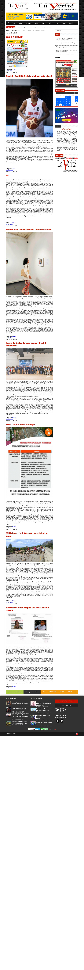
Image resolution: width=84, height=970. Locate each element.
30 (69, 105)
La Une (14, 69)
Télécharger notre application (32, 692)
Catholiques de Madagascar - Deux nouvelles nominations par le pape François (43, 717)
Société (43, 23)
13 (60, 101)
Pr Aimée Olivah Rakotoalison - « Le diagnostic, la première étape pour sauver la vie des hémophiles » (19, 709)
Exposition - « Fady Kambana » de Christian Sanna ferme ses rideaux (28, 229)
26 (57, 105)
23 (69, 103)
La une (14, 23)
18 (76, 101)
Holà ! (8, 175)
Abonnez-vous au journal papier (14, 692)
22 (66, 103)
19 (57, 103)
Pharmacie (62, 692)
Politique (21, 23)
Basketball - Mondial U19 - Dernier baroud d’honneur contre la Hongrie (29, 76)
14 (63, 101)
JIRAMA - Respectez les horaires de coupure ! (21, 424)
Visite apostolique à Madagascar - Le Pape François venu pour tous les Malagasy (43, 710)
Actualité (8, 30)
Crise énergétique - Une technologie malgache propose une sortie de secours (20, 702)
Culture (50, 23)
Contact (71, 23)
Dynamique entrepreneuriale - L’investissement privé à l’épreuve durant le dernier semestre (20, 716)
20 (60, 103)
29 (66, 105)
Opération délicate (66, 129)
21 (63, 103)
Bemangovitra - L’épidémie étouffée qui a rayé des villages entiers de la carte (19, 722)
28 (63, 105)
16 (69, 101)
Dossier (63, 23)
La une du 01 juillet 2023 (14, 36)
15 (66, 101)
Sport (57, 23)
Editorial (28, 23)
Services (70, 692)
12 (57, 101)
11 (76, 99)
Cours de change (52, 692)
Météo (44, 692)
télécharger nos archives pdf (66, 701)
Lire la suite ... (9, 70)
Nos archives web (16, 30)
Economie (36, 23)
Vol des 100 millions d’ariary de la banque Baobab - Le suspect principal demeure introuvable (43, 703)
